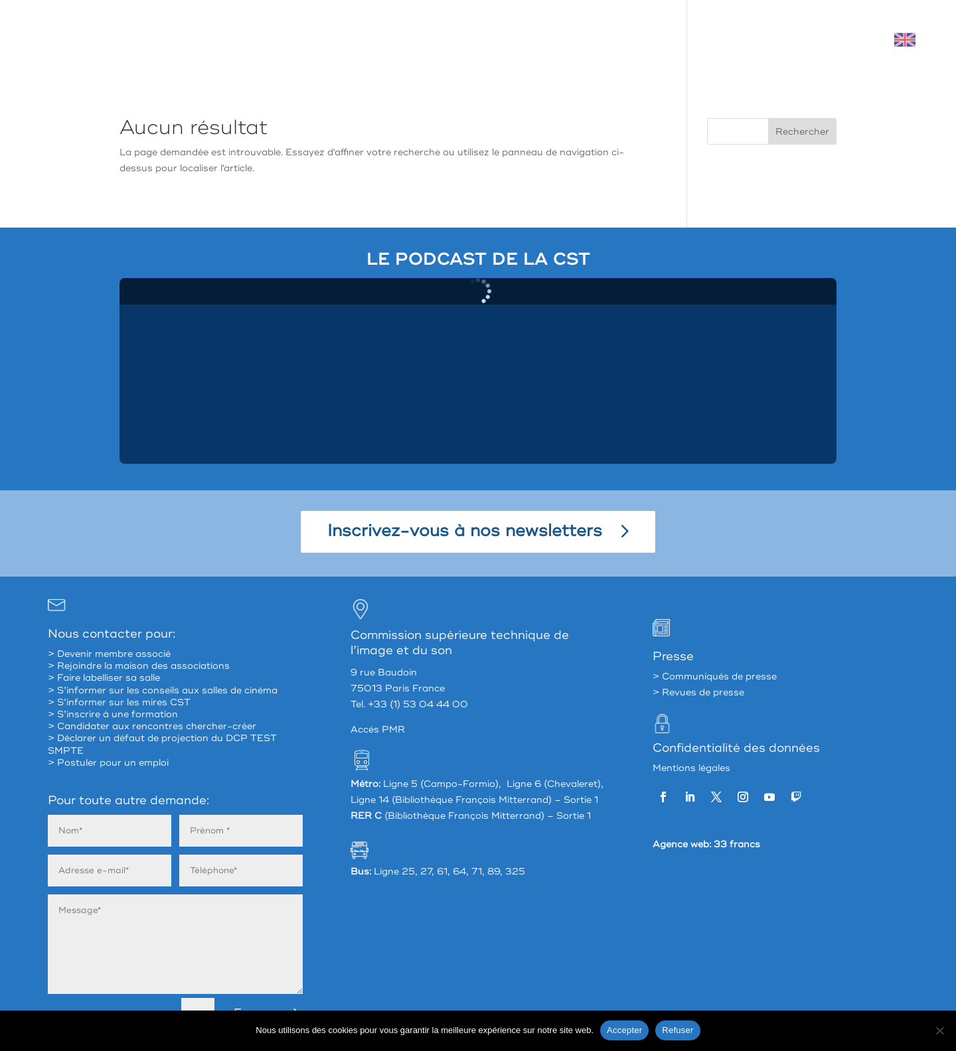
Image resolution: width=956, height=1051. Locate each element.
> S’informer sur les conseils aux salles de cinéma (163, 690)
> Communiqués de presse (715, 676)
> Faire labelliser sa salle (104, 677)
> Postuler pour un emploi (108, 762)
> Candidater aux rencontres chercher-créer (152, 726)
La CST (487, 39)
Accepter (624, 1030)
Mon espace (804, 39)
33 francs (737, 844)
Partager (556, 39)
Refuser (677, 1030)
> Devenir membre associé (109, 654)
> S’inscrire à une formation (113, 714)
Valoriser (725, 39)
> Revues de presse (698, 692)
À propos (416, 39)
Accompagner (641, 39)
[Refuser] (939, 1030)
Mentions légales (691, 768)
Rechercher (802, 131)
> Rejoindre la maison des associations (139, 665)
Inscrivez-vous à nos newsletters (464, 531)
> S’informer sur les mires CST (119, 702)
